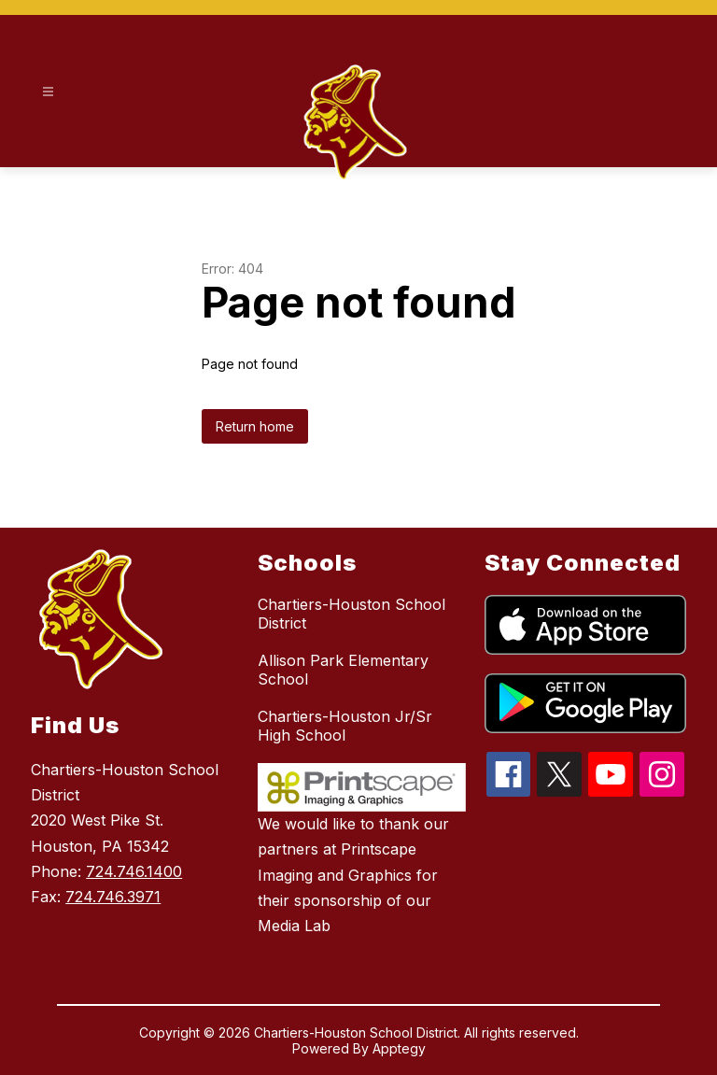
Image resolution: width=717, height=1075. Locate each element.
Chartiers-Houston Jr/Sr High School (345, 725)
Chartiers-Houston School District (351, 613)
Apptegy (399, 1048)
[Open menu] (48, 92)
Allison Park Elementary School (343, 669)
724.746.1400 (134, 871)
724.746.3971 (113, 896)
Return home (255, 426)
